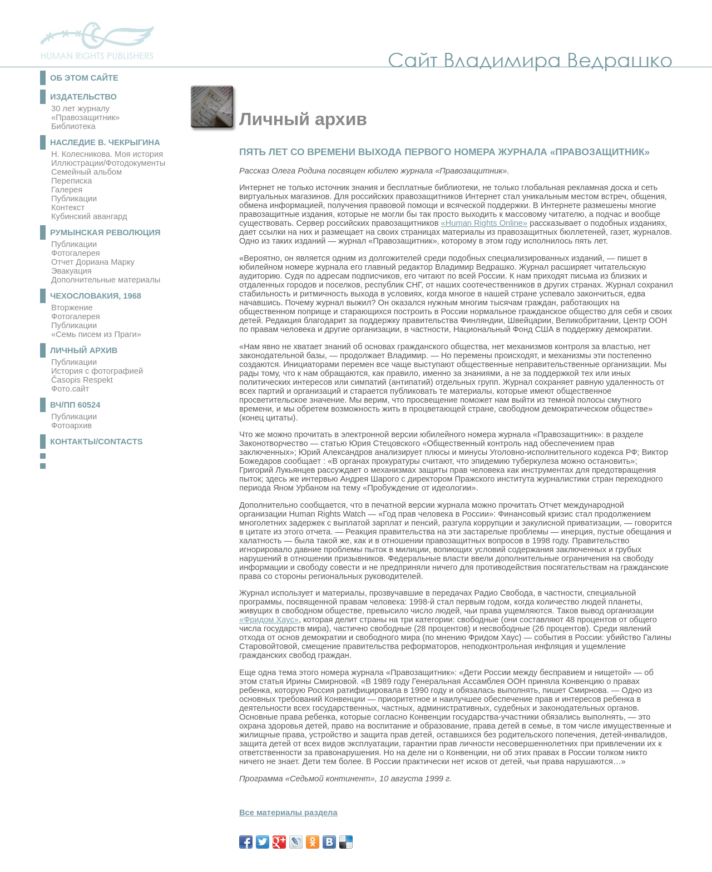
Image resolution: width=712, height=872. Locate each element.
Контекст (68, 207)
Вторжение (72, 307)
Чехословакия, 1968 (95, 295)
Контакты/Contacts (96, 441)
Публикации (74, 198)
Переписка (71, 180)
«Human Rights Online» (484, 223)
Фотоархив (71, 425)
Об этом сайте (84, 77)
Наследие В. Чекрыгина (105, 142)
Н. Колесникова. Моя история (107, 154)
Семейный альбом (86, 171)
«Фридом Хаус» (269, 619)
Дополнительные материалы (105, 279)
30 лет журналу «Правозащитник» (85, 113)
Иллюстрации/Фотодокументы (108, 162)
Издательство (83, 96)
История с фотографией (97, 370)
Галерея (66, 189)
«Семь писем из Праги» (96, 334)
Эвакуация (71, 270)
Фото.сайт (70, 388)
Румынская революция (105, 232)
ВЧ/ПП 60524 (75, 404)
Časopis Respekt (82, 379)
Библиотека (73, 126)
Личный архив (83, 350)
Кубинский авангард (89, 216)
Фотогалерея (75, 253)
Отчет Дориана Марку (93, 261)
